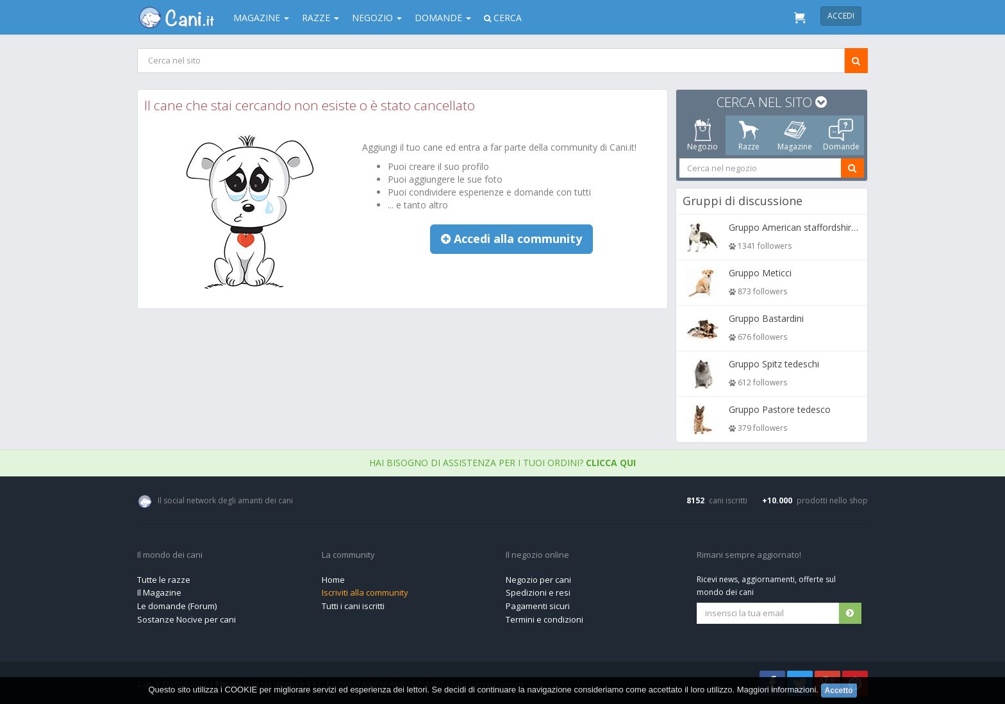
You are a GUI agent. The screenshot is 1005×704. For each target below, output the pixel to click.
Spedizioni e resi (538, 592)
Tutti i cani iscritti (353, 606)
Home (333, 579)
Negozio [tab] (702, 135)
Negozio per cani (538, 579)
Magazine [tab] (794, 135)
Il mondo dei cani (170, 555)
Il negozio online (537, 555)
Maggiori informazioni (777, 689)
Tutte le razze (163, 579)
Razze (320, 18)
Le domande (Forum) (177, 606)
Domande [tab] (841, 135)
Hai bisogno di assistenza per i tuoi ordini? (502, 463)
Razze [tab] (749, 135)
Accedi (840, 15)
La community (348, 555)
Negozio (377, 18)
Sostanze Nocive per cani (186, 619)
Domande (443, 18)
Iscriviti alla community (365, 592)
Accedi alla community (511, 238)
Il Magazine (159, 592)
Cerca (503, 18)
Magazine (261, 18)
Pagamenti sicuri (538, 606)
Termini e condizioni (544, 619)
